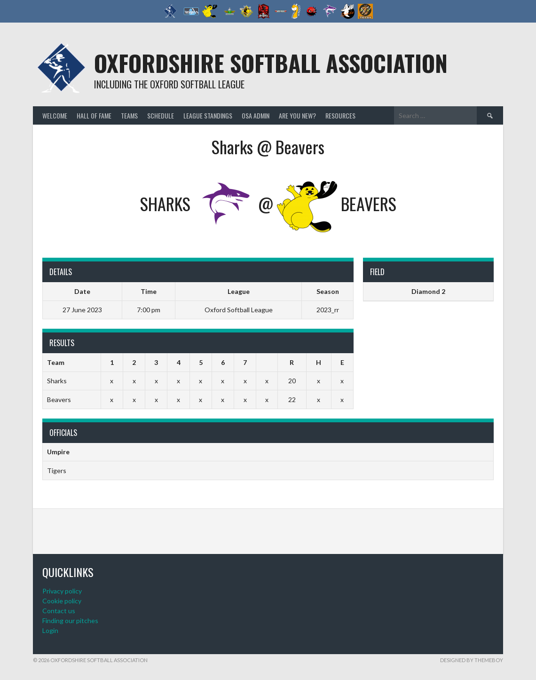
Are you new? (297, 115)
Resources (340, 115)
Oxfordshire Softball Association (271, 62)
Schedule (160, 115)
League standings (207, 115)
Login (50, 630)
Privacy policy (62, 591)
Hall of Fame (94, 115)
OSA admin (255, 115)
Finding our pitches (70, 621)
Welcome (54, 115)
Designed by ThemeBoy (471, 660)
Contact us (58, 611)
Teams (129, 115)
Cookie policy (61, 601)
